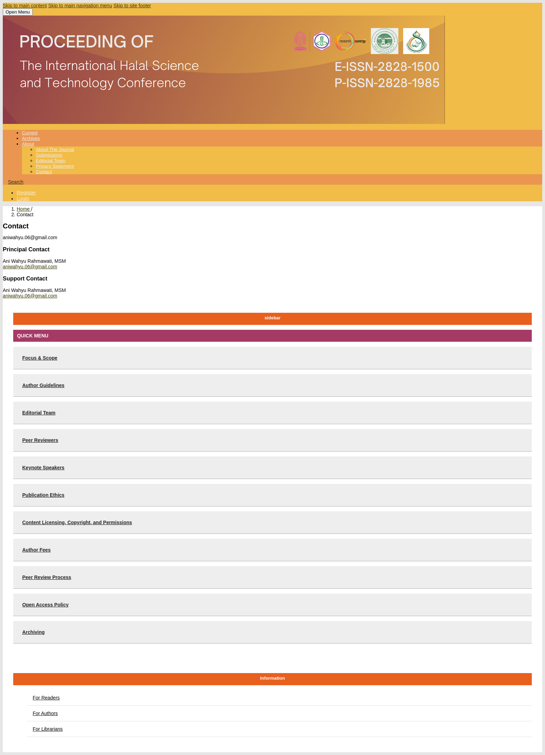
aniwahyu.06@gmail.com (30, 266)
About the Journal (55, 149)
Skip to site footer (132, 5)
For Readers (46, 698)
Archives (31, 138)
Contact (44, 171)
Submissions (49, 155)
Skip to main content (25, 5)
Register (26, 192)
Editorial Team (50, 160)
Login (23, 198)
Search (15, 182)
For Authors (45, 713)
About (28, 143)
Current (30, 132)
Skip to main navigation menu (80, 5)
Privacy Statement (55, 166)
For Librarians (48, 729)
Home (24, 209)
